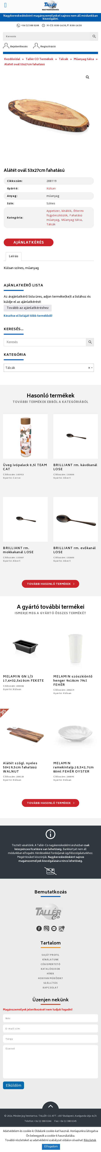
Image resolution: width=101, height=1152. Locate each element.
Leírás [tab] (13, 256)
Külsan (51, 188)
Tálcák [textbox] (47, 368)
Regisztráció (48, 46)
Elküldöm (13, 1086)
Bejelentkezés (19, 46)
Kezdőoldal (12, 59)
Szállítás (50, 983)
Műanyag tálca (84, 59)
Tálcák (63, 59)
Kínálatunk (50, 960)
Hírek (50, 974)
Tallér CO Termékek (39, 59)
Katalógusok (50, 969)
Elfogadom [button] (51, 1147)
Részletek (90, 1140)
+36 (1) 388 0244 (30, 26)
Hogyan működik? (50, 978)
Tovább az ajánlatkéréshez (28, 308)
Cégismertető (50, 964)
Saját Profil (50, 955)
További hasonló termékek (51, 584)
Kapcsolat (50, 988)
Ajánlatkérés (28, 243)
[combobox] (49, 368)
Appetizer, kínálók (59, 211)
